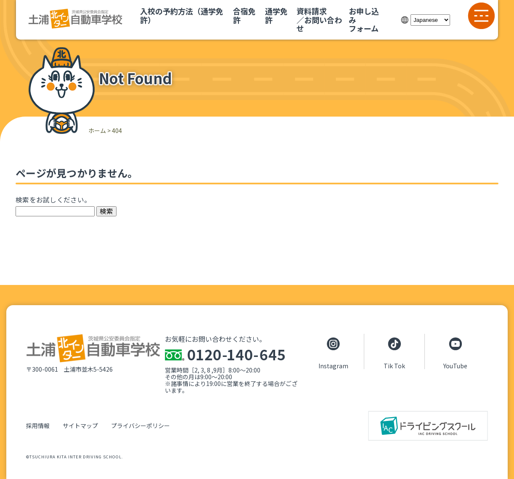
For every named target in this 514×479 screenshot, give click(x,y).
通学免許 (276, 15)
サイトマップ (80, 425)
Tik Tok (394, 365)
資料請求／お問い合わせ (319, 19)
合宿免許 (244, 15)
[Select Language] (430, 20)
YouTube (455, 365)
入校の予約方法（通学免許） (181, 15)
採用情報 (38, 425)
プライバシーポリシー (140, 425)
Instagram (333, 365)
